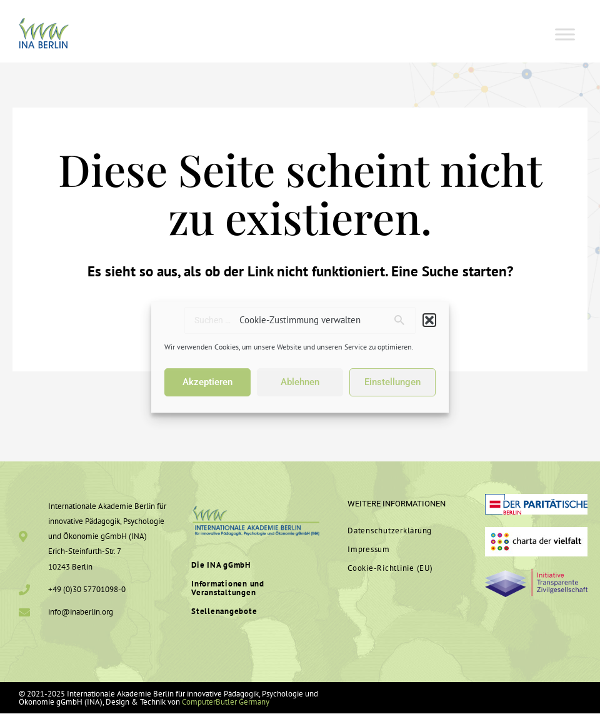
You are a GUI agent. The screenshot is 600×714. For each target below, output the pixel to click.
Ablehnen (300, 382)
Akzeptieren (207, 382)
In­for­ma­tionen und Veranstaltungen (227, 588)
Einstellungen (392, 382)
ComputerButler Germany (225, 702)
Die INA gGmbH (221, 565)
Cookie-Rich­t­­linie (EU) (390, 568)
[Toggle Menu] (565, 34)
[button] (429, 320)
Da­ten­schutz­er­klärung (390, 531)
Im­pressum (369, 550)
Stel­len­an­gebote (224, 612)
